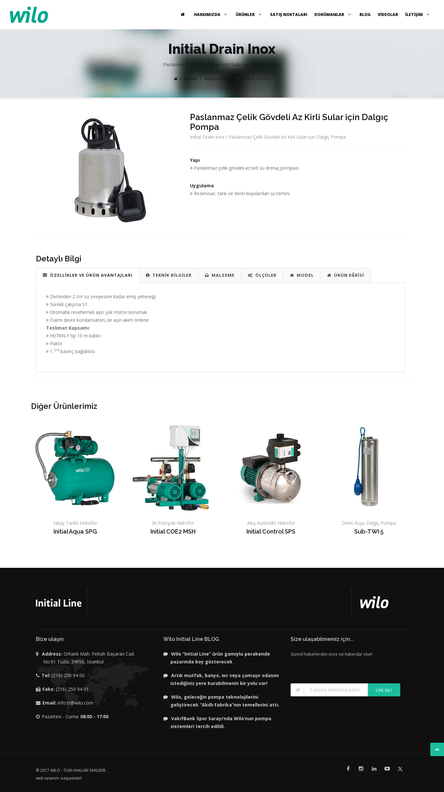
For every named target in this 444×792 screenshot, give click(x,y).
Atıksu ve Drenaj (219, 79)
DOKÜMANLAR (333, 14)
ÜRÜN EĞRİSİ (345, 275)
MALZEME (219, 275)
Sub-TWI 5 (369, 531)
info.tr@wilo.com (75, 703)
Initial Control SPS (270, 531)
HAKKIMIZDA (211, 14)
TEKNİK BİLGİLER (169, 275)
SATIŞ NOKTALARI (288, 14)
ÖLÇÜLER (262, 275)
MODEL (302, 275)
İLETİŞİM (418, 14)
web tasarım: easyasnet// (59, 778)
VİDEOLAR (388, 14)
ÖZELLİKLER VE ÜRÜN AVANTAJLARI (88, 275)
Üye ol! (384, 690)
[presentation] (329, 667)
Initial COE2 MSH (173, 531)
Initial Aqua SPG (75, 531)
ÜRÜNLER (249, 14)
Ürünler (191, 79)
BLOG (365, 14)
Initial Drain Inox (255, 79)
